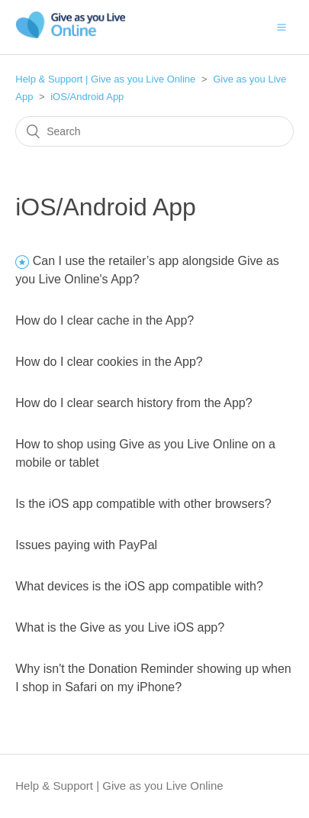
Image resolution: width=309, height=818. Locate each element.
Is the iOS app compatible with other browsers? (143, 503)
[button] (281, 26)
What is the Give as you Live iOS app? (119, 627)
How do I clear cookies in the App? (108, 361)
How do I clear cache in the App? (104, 320)
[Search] (154, 131)
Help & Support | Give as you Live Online (105, 79)
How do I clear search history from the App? (133, 402)
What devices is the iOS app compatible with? (139, 586)
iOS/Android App (87, 96)
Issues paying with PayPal (86, 544)
